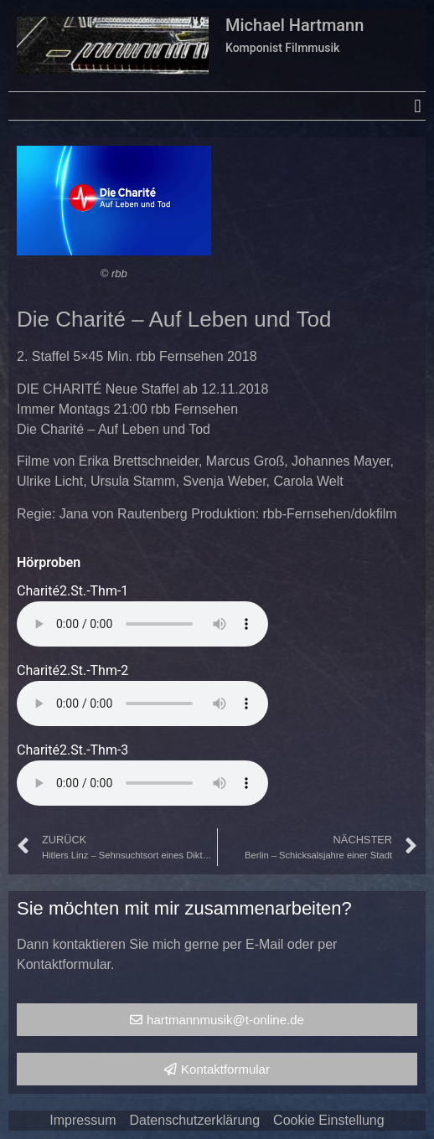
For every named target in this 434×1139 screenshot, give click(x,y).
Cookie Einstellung (329, 1120)
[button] (418, 106)
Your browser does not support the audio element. (142, 624)
